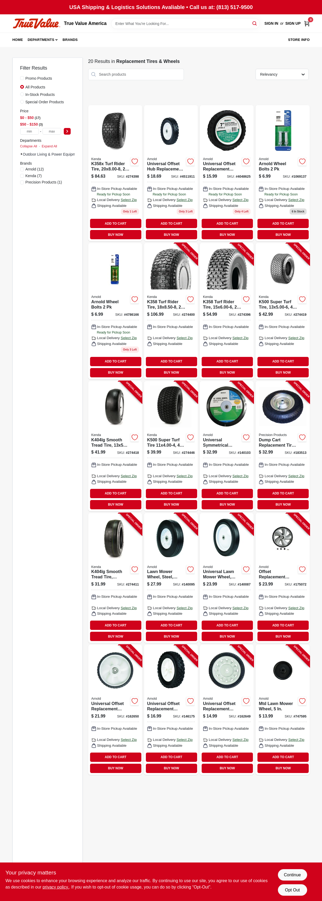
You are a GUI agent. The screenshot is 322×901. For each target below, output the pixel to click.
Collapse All (28, 146)
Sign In (271, 23)
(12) (35, 169)
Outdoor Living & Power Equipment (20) (55, 154)
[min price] (29, 131)
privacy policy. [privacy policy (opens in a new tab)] (56, 887)
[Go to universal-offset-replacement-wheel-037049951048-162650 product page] (115, 710)
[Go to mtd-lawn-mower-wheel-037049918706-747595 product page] (283, 710)
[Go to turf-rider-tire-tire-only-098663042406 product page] (115, 173)
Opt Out (292, 890)
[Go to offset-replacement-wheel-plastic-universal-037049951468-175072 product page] (283, 578)
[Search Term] (185, 23)
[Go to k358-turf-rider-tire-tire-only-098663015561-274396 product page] (227, 311)
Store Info (299, 40)
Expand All (49, 146)
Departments (41, 40)
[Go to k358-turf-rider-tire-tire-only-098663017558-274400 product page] (171, 311)
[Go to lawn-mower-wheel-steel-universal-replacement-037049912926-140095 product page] (171, 578)
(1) (44, 182)
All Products (35, 87)
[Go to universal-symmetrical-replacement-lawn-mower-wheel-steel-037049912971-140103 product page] (227, 446)
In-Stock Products (40, 94)
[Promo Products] (22, 78)
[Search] (255, 23)
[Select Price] (67, 131)
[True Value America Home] (36, 23)
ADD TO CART (115, 223)
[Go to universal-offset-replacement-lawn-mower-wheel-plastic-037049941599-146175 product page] (171, 710)
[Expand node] (21, 154)
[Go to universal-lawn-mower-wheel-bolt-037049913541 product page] (115, 311)
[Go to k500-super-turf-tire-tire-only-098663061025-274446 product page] (171, 446)
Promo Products (39, 78)
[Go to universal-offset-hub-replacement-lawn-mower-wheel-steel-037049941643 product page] (171, 173)
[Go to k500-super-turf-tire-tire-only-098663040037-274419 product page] (283, 311)
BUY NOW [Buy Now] (115, 235)
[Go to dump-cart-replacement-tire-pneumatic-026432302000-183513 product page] (283, 446)
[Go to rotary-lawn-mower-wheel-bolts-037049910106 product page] (283, 173)
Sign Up (293, 23)
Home (17, 40)
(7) (34, 176)
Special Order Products (45, 102)
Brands (70, 40)
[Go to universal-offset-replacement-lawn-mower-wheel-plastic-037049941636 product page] (227, 173)
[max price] (52, 131)
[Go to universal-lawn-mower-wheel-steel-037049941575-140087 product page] (227, 578)
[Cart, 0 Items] (307, 23)
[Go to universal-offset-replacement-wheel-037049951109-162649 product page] (227, 710)
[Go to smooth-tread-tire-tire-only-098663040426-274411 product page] (115, 578)
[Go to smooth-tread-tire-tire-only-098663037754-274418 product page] (115, 446)
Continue (292, 875)
